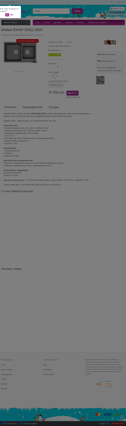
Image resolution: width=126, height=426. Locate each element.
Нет (11, 15)
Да (7, 15)
